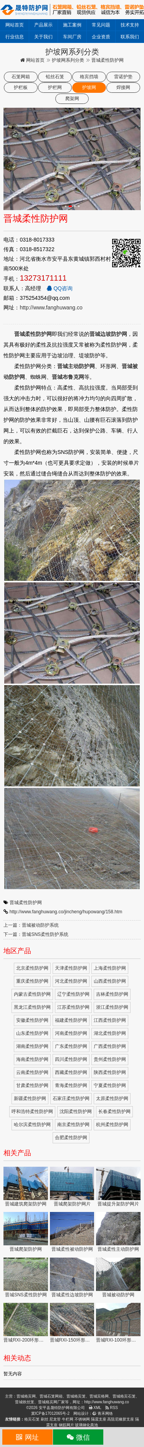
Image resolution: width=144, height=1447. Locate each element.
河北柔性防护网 (71, 981)
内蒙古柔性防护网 (32, 994)
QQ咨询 (59, 288)
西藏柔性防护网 (71, 1072)
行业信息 (14, 36)
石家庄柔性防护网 (71, 1098)
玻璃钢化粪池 (86, 1425)
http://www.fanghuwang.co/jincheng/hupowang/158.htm (66, 911)
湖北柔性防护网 (110, 1033)
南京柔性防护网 (73, 1124)
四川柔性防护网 (71, 1059)
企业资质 (101, 36)
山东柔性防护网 (32, 1033)
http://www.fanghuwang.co (51, 307)
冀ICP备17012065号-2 (50, 1413)
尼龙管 (55, 1419)
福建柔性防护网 (71, 1020)
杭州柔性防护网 (112, 1124)
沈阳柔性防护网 (76, 1111)
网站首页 (14, 25)
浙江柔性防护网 (112, 1007)
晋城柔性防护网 (26, 902)
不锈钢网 (82, 1419)
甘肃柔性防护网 (32, 1085)
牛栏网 (67, 1419)
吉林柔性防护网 (112, 994)
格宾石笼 (32, 1419)
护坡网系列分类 (68, 60)
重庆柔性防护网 (32, 981)
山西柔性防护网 (110, 981)
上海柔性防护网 (110, 968)
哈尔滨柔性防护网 (32, 1124)
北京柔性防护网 (32, 968)
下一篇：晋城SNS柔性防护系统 (35, 934)
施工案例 (72, 25)
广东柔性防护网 (71, 1046)
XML (95, 1408)
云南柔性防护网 (32, 1072)
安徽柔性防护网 (32, 1020)
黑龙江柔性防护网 (32, 1007)
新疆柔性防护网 (30, 1098)
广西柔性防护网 (110, 1046)
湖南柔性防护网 (32, 1046)
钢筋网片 (66, 1425)
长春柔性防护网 (114, 1111)
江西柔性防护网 (110, 1020)
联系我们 (130, 36)
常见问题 (101, 25)
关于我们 (43, 36)
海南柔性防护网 (32, 1059)
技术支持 (130, 25)
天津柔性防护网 (71, 968)
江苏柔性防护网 (73, 1007)
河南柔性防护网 (71, 1033)
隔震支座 (98, 1419)
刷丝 (44, 1419)
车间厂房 (72, 36)
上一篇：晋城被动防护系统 (31, 925)
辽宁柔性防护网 (73, 994)
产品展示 (43, 25)
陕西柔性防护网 (110, 1072)
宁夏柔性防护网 (110, 1085)
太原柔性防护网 (112, 1098)
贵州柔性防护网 (110, 1059)
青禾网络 (103, 1413)
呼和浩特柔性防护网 (32, 1111)
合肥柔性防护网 (71, 1137)
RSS (111, 1408)
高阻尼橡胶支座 (120, 1419)
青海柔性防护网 (71, 1085)
